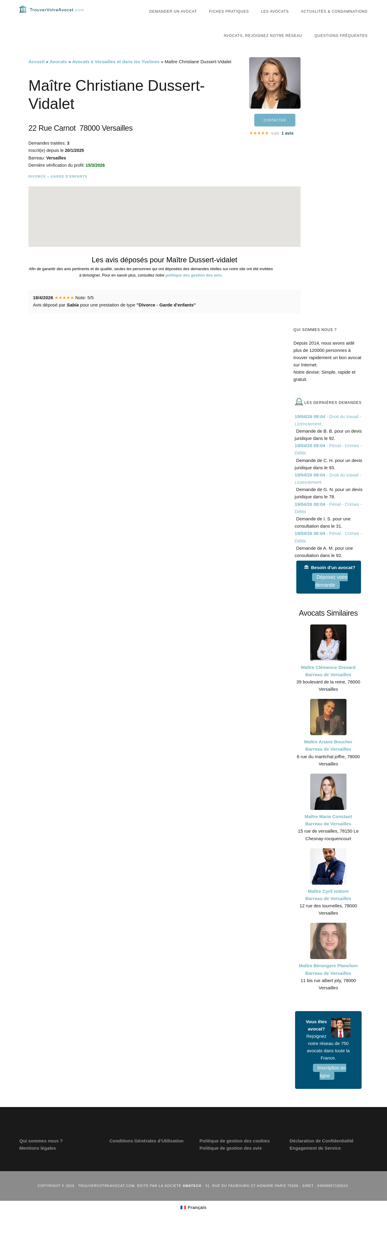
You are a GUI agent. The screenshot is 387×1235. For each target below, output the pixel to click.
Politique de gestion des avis (231, 1160)
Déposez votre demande (331, 593)
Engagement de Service (315, 1160)
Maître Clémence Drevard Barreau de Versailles (328, 683)
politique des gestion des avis (193, 287)
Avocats (58, 73)
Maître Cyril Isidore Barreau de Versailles (328, 907)
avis (287, 146)
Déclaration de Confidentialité (322, 1152)
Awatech (192, 1198)
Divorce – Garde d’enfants (57, 188)
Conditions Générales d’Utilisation (146, 1152)
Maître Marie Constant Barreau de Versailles (328, 832)
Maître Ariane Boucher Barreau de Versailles (328, 757)
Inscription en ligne (331, 1083)
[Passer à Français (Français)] (193, 1219)
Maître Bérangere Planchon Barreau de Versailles (328, 981)
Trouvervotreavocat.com (55, 15)
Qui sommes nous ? (41, 1152)
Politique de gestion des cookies (235, 1152)
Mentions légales (37, 1160)
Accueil (36, 73)
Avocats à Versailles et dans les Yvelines (116, 73)
